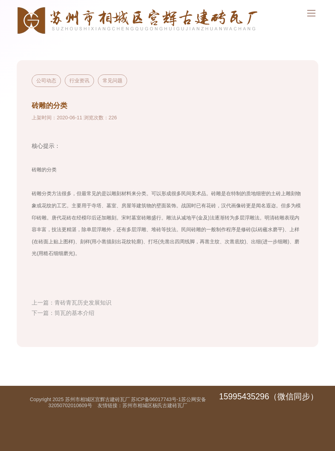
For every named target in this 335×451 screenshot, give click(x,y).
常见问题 (112, 80)
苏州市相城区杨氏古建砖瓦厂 (154, 405)
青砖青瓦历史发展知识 (82, 303)
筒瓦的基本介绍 (74, 313)
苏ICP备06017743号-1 (156, 399)
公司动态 (46, 80)
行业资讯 (79, 80)
